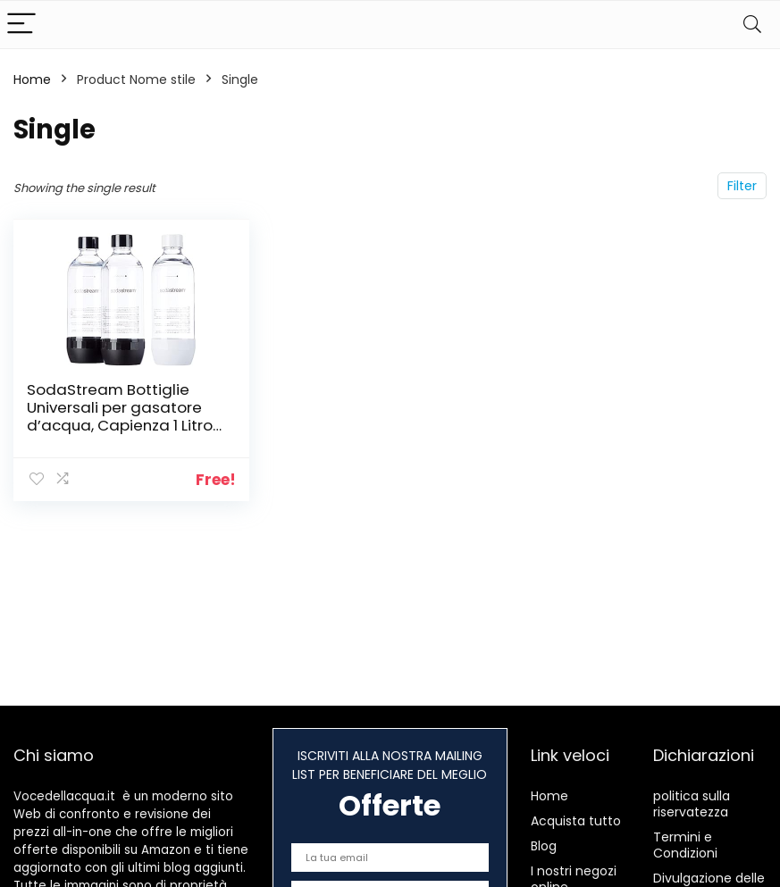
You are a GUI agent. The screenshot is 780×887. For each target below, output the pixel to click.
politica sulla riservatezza (691, 804)
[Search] (752, 24)
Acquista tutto (576, 821)
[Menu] (21, 24)
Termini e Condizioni (685, 845)
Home (32, 79)
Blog (544, 846)
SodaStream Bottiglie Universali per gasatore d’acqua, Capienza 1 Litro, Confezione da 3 (121, 416)
